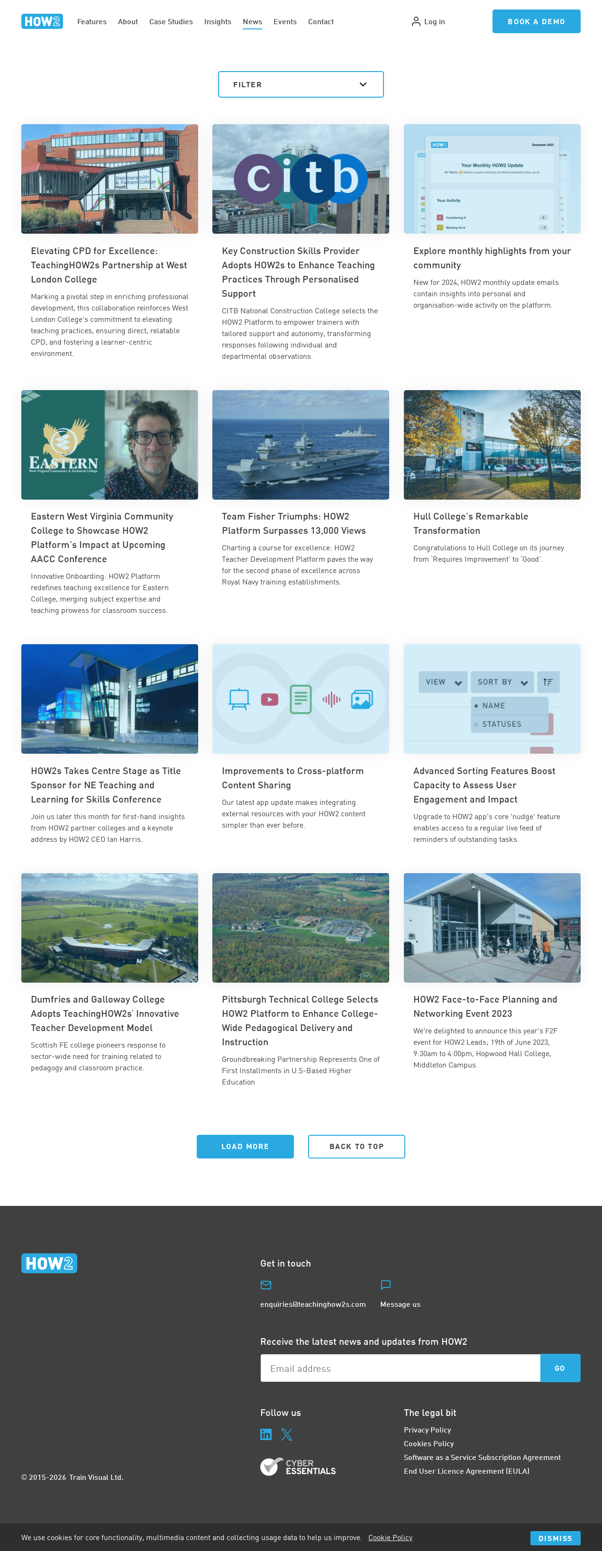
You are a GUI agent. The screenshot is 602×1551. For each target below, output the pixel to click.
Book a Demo (537, 21)
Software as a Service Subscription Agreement (482, 1456)
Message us (400, 1303)
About (128, 21)
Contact (321, 21)
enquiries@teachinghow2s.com (313, 1303)
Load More (245, 1145)
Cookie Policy (390, 1537)
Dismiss (555, 1537)
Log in (427, 21)
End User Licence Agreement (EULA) (466, 1470)
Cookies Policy (429, 1443)
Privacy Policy (427, 1429)
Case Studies (171, 21)
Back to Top (356, 1145)
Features (92, 21)
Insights (217, 21)
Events (285, 21)
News (252, 21)
